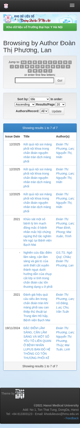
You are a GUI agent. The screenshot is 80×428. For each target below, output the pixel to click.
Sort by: (23, 99)
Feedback (72, 418)
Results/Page (45, 104)
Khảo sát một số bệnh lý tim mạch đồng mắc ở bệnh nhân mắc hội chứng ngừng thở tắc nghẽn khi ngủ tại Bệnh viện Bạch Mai (37, 231)
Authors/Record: (27, 111)
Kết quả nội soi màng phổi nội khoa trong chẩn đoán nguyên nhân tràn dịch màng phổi (37, 153)
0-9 (23, 62)
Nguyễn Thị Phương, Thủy (64, 341)
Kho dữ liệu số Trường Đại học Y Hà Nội (34, 27)
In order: (57, 99)
